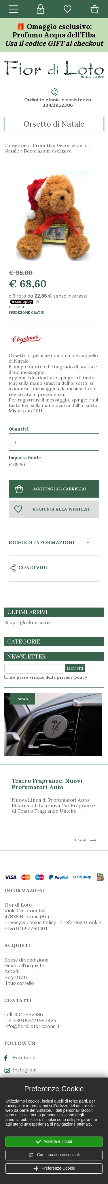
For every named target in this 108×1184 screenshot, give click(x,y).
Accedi (11, 971)
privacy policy (72, 677)
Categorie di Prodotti (28, 145)
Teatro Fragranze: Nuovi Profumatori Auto (47, 784)
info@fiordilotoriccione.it (32, 1026)
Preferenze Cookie (54, 1168)
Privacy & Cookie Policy (30, 922)
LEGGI (85, 840)
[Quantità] (54, 442)
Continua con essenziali (54, 1155)
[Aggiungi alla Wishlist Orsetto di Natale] (54, 509)
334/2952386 (58, 105)
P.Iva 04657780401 (26, 928)
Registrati (15, 977)
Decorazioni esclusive (47, 151)
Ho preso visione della (48, 677)
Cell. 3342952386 (23, 1014)
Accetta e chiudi (54, 1141)
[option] (54, 772)
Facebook (19, 1057)
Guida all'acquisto (24, 965)
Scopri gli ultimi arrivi (28, 622)
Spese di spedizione (26, 960)
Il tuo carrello (19, 983)
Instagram (20, 1070)
